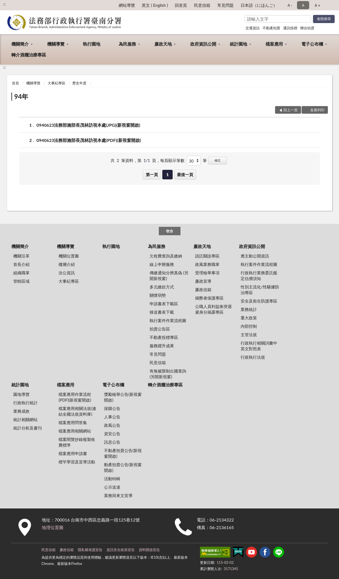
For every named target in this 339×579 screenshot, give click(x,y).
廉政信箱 (203, 289)
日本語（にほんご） (259, 5)
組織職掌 (21, 272)
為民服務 (127, 43)
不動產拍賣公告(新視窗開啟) (123, 453)
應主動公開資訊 (255, 255)
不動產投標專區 (164, 337)
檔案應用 (274, 43)
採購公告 (112, 408)
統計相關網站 (25, 419)
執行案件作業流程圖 (168, 320)
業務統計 (249, 309)
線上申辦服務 (162, 264)
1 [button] (167, 174)
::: (4, 4)
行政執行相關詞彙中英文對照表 (259, 346)
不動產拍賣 (271, 28)
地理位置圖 (52, 527)
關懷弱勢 (158, 295)
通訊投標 (290, 28)
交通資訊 (253, 28)
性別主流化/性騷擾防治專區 (260, 289)
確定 (218, 160)
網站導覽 (127, 5)
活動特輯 (112, 478)
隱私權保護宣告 (90, 550)
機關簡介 (20, 43)
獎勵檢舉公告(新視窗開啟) (123, 397)
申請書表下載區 (164, 303)
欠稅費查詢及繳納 (166, 255)
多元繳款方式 (162, 286)
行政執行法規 (253, 357)
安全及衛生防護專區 (259, 300)
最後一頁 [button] (185, 174)
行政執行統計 (25, 402)
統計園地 (238, 43)
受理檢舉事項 (207, 272)
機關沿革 (21, 255)
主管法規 (249, 334)
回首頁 (181, 5)
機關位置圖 (69, 255)
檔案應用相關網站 (75, 430)
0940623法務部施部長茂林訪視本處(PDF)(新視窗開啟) (89, 140)
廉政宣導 (203, 281)
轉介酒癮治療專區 (28, 54)
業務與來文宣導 (118, 495)
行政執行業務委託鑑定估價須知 (259, 275)
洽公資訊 (67, 272)
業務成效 (21, 411)
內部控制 (249, 326)
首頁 (15, 83)
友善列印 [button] (317, 110)
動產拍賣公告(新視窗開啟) (123, 467)
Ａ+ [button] (317, 5)
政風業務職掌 (207, 264)
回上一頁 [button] (290, 110)
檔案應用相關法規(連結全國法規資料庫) (77, 411)
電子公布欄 (312, 43)
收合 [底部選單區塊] (169, 231)
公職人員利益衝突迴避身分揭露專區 (213, 309)
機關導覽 (55, 43)
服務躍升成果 (162, 345)
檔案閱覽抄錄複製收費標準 (77, 442)
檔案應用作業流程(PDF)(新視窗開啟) (75, 397)
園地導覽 (21, 394)
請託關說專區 (207, 255)
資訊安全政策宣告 (120, 550)
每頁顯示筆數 (172, 160)
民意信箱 (202, 5)
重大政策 (249, 317)
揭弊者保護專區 (209, 297)
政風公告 (112, 425)
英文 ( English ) (155, 5)
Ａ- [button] (289, 5)
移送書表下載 (162, 312)
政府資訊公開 (203, 43)
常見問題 (225, 5)
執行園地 (91, 43)
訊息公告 (112, 442)
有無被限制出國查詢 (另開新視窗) (168, 373)
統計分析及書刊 (27, 427)
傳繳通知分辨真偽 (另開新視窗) (169, 275)
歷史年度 (79, 83)
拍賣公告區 (160, 328)
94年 (21, 96)
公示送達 (112, 487)
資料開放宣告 (149, 550)
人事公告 (112, 416)
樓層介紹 (67, 264)
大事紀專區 (56, 83)
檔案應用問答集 (73, 422)
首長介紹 (21, 264)
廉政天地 (163, 43)
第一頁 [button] (152, 174)
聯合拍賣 (307, 28)
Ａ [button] (303, 5)
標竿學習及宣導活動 (77, 461)
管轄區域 (21, 281)
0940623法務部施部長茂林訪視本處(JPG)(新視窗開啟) (88, 125)
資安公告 (112, 433)
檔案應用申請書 (73, 453)
